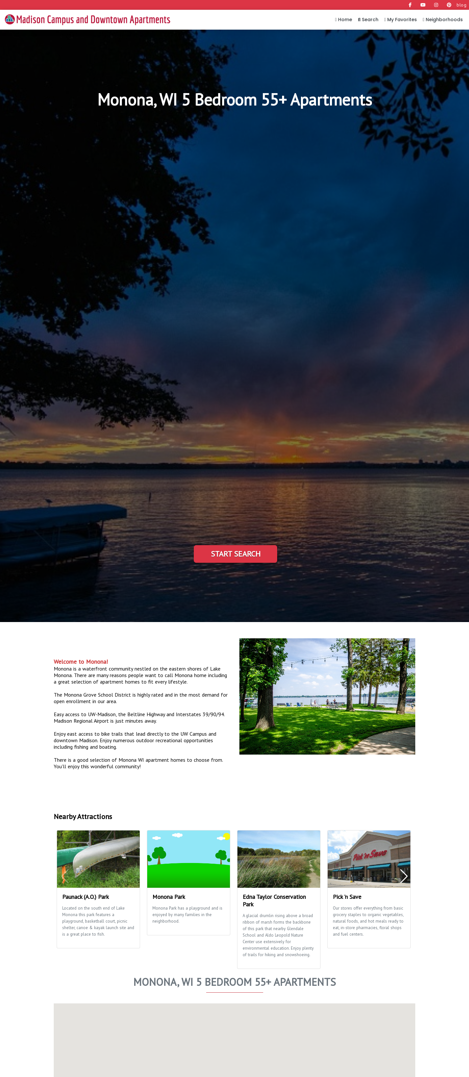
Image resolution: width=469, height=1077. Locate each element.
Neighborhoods (443, 19)
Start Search (236, 554)
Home (343, 19)
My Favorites (400, 19)
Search (368, 19)
